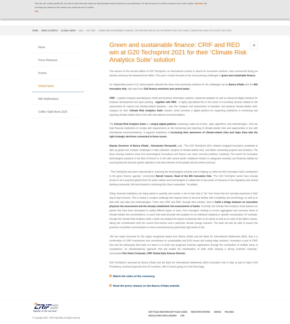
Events (42, 73)
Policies (229, 312)
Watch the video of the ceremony (134, 276)
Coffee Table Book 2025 (52, 111)
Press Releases (47, 60)
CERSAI (217, 312)
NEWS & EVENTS (50, 31)
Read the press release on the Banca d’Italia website (147, 286)
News (41, 47)
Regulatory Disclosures (163, 316)
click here (199, 3)
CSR (182, 316)
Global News (68, 31)
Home (35, 31)
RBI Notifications (48, 98)
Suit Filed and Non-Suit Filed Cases (168, 312)
